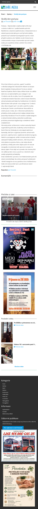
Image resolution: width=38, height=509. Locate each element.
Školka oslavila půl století (10, 215)
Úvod (3, 14)
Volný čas (4, 396)
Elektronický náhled (7, 414)
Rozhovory (5, 392)
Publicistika (5, 394)
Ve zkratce (5, 398)
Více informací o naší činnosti (13, 428)
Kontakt (4, 411)
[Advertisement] (19, 76)
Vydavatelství (5, 409)
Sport (3, 388)
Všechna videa (19, 366)
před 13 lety (16, 21)
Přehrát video (19, 325)
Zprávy (9, 14)
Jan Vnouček (7, 21)
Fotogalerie (5, 403)
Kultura (11, 199)
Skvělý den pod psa (20, 14)
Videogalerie (5, 401)
